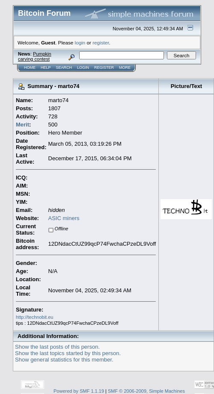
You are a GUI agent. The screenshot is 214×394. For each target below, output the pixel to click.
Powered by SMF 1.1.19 (79, 391)
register (100, 42)
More (125, 67)
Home (30, 67)
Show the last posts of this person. (57, 347)
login (80, 42)
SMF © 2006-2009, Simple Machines (146, 391)
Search (64, 67)
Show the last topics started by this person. (68, 353)
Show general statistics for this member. (64, 359)
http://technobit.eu (34, 317)
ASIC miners (64, 218)
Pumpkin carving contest (34, 56)
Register (104, 67)
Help (46, 67)
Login (83, 67)
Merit (22, 124)
